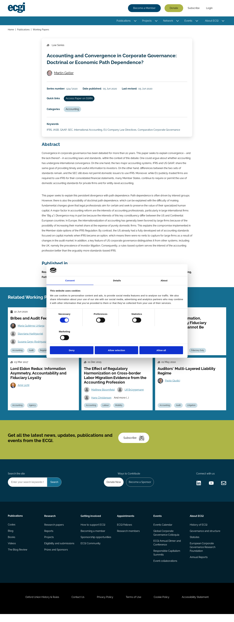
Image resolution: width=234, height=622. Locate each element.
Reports (48, 538)
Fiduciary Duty (197, 358)
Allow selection (116, 341)
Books (11, 544)
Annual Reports (199, 564)
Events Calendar (162, 532)
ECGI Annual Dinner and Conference (167, 550)
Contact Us (78, 605)
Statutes (194, 544)
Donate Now (113, 489)
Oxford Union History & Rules (42, 605)
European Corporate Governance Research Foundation (202, 555)
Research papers (54, 532)
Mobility (118, 413)
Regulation (45, 358)
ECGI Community (91, 551)
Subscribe (193, 8)
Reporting (133, 358)
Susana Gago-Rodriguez (32, 349)
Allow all (162, 341)
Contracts (180, 358)
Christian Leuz (99, 349)
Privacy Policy (105, 605)
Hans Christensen (101, 405)
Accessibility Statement (195, 605)
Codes (11, 532)
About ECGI (211, 20)
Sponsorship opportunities (96, 544)
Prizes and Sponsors (56, 557)
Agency (32, 413)
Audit (31, 358)
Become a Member (144, 8)
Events (188, 20)
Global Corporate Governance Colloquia (166, 540)
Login (209, 8)
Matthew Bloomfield (103, 397)
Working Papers (41, 29)
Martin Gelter (64, 80)
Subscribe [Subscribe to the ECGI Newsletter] (133, 445)
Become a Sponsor (140, 489)
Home (11, 29)
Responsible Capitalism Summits (166, 560)
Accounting (72, 116)
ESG (104, 358)
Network (168, 20)
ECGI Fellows (124, 532)
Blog (10, 538)
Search (221, 8)
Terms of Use (133, 605)
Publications (124, 20)
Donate (174, 8)
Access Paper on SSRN (79, 105)
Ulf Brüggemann (134, 397)
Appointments (125, 523)
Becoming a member (93, 538)
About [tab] (164, 289)
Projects (147, 20)
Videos (12, 551)
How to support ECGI (93, 532)
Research (50, 523)
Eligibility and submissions (59, 551)
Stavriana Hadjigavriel (30, 341)
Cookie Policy (161, 605)
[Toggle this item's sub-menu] (135, 20)
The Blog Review (17, 557)
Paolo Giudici (172, 388)
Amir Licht (23, 392)
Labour (106, 413)
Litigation (191, 413)
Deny (72, 341)
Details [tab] (117, 289)
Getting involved (91, 523)
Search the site (16, 481)
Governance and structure (205, 538)
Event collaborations (165, 568)
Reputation (61, 358)
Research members (128, 538)
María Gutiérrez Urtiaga (31, 333)
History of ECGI (198, 532)
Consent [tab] (70, 289)
